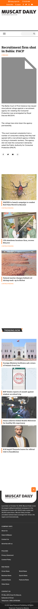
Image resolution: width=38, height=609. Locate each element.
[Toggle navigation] (4, 33)
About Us (4, 606)
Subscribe (9, 4)
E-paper (18, 4)
